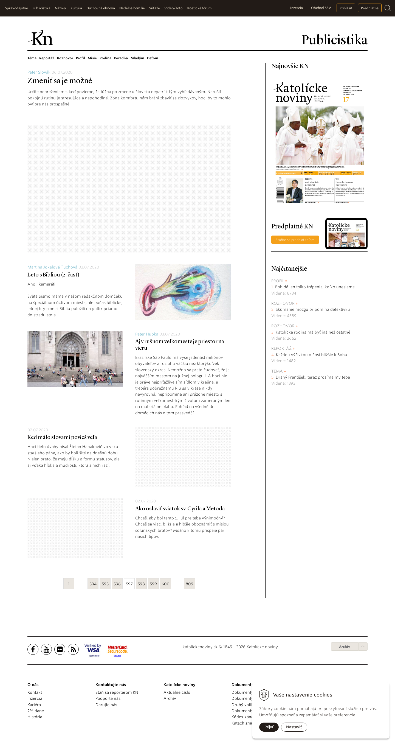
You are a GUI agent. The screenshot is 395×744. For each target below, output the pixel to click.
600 (166, 584)
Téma (31, 58)
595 (105, 584)
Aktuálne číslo (176, 692)
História (34, 717)
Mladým (137, 58)
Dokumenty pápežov (251, 692)
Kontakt (34, 692)
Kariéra (34, 705)
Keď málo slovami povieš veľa (62, 437)
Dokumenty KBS (246, 711)
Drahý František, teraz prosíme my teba (313, 377)
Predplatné (370, 8)
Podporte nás (107, 698)
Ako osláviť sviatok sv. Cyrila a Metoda (180, 509)
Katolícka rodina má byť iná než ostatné (313, 332)
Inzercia (296, 8)
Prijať (268, 727)
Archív (344, 647)
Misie (92, 58)
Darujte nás (106, 705)
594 (93, 584)
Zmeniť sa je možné (59, 81)
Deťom (152, 58)
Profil (80, 58)
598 (141, 584)
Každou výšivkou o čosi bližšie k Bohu (311, 355)
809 (189, 584)
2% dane (35, 711)
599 (153, 584)
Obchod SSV (321, 8)
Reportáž (46, 58)
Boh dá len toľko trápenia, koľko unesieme (315, 287)
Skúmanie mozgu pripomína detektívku (313, 309)
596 (117, 584)
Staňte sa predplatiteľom (295, 240)
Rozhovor (65, 58)
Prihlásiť (346, 8)
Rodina (105, 58)
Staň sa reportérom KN (116, 692)
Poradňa (121, 58)
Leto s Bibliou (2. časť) (53, 275)
